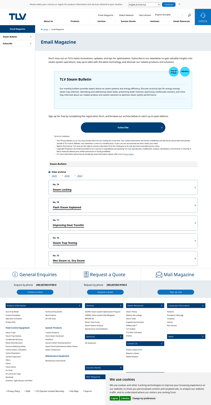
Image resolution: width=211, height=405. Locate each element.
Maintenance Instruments (55, 361)
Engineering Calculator (135, 322)
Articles (129, 336)
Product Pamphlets (13, 315)
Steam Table (131, 318)
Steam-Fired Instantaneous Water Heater (61, 346)
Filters (8, 360)
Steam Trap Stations (13, 336)
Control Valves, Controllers (16, 350)
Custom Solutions (52, 332)
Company (171, 318)
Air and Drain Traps (13, 374)
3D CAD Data (50, 318)
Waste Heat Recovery (14, 343)
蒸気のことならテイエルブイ (17, 16)
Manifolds (9, 377)
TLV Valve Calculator (134, 332)
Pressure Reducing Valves (16, 346)
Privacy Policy (128, 154)
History (170, 322)
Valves (8, 363)
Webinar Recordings (134, 315)
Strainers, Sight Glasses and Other (19, 380)
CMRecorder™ (131, 325)
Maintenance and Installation (96, 329)
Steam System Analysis (94, 325)
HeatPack (49, 339)
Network (170, 312)
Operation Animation (14, 318)
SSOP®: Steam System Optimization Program (102, 312)
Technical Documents (53, 312)
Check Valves (11, 367)
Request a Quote (132, 353)
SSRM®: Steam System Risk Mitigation (100, 315)
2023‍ (79, 175)
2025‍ (54, 175)
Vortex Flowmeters (13, 353)
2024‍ (67, 175)
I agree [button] (114, 398)
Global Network (132, 356)
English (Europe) (162, 14)
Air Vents (9, 370)
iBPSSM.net (89, 318)
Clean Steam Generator (54, 336)
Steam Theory (131, 312)
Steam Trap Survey (92, 322)
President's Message (175, 315)
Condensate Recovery (14, 339)
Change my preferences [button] (143, 398)
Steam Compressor (53, 350)
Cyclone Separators (13, 356)
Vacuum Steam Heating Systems (58, 343)
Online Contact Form (134, 350)
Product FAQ (10, 322)
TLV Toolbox (130, 329)
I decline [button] (125, 398)
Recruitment (172, 325)
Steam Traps (10, 332)
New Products (50, 315)
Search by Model (12, 312)
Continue (169, 4)
